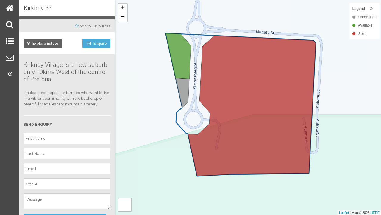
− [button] (123, 17)
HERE (375, 212)
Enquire (97, 43)
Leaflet (344, 212)
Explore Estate (42, 43)
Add (83, 26)
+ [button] (123, 8)
